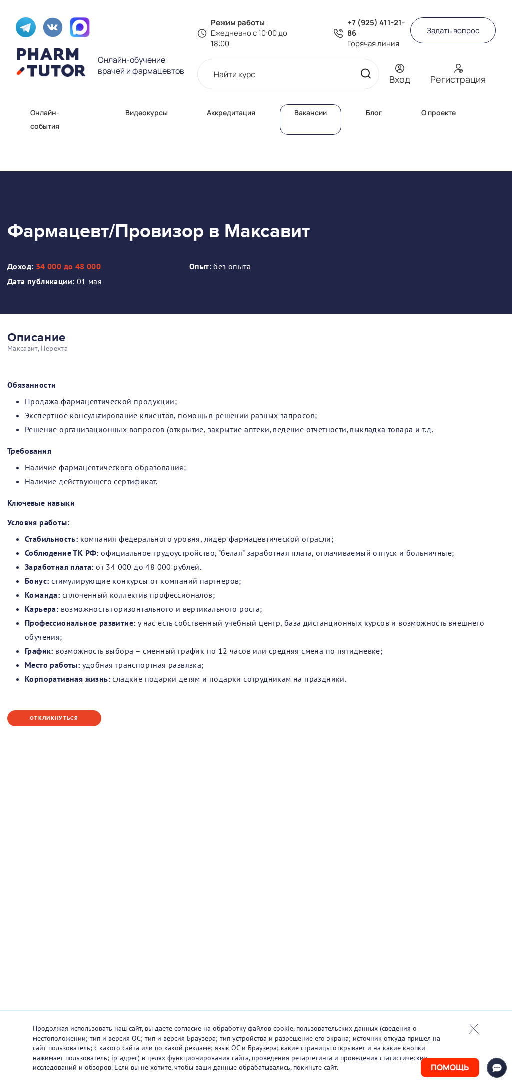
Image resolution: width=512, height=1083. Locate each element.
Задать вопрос (453, 31)
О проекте (439, 113)
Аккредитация (231, 113)
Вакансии (310, 113)
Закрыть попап (474, 1029)
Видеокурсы (147, 113)
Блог (374, 113)
